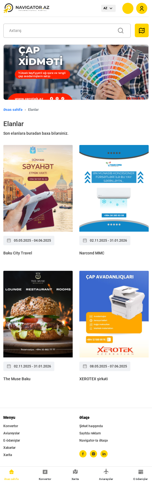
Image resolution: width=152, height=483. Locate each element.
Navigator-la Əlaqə (93, 440)
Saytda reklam (90, 433)
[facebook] (83, 453)
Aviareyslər (11, 433)
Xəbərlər (9, 448)
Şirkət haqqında (91, 426)
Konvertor (10, 426)
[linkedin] (104, 453)
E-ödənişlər (11, 440)
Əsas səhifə (12, 109)
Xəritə (7, 455)
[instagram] (93, 453)
